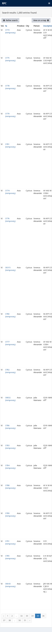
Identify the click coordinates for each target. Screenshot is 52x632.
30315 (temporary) (10, 268)
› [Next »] (29, 620)
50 (20, 620)
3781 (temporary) (10, 145)
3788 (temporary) (10, 486)
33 (27, 616)
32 (21, 616)
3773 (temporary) (10, 31)
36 (43, 616)
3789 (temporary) (10, 514)
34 (32, 616)
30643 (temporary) (10, 585)
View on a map (41, 20)
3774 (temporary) (10, 191)
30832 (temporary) (10, 398)
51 (25, 620)
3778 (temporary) (10, 87)
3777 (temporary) (10, 343)
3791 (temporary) (10, 542)
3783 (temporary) (10, 446)
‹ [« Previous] (3, 616)
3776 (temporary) (10, 219)
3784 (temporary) (10, 466)
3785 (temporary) (10, 557)
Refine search (10, 20)
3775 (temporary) (10, 59)
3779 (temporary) (10, 115)
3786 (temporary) (10, 426)
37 (4, 620)
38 (10, 620)
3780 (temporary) (10, 315)
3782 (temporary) (10, 371)
